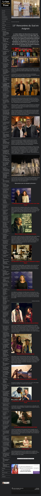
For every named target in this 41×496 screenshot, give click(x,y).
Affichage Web (37, 489)
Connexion (37, 488)
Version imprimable (15, 488)
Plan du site (21, 488)
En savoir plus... (17, 212)
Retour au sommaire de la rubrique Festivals (25, 458)
